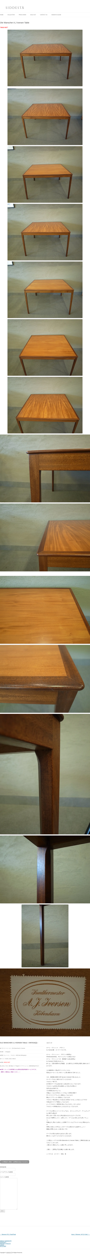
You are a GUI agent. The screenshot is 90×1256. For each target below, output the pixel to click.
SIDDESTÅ (15, 8)
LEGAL (2, 1245)
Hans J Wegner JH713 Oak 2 (80, 1234)
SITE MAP (3, 1246)
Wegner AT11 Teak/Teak (8, 1234)
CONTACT (3, 1242)
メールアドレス (6, 1172)
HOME (1, 14)
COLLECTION (11, 14)
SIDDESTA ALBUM (56, 14)
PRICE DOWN (22, 14)
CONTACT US (43, 14)
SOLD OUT (33, 14)
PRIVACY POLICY (5, 1243)
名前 (3, 1167)
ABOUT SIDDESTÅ (5, 1241)
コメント (4, 1177)
